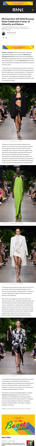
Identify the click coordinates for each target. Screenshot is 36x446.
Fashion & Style (10, 408)
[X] (6, 38)
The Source (28, 408)
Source (23, 408)
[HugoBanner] (30, 441)
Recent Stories (18, 408)
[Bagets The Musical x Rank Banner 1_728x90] (18, 2)
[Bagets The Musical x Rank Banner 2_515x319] (18, 415)
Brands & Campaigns (8, 441)
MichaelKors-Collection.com (9, 394)
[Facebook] (3, 38)
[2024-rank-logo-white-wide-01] (18, 8)
